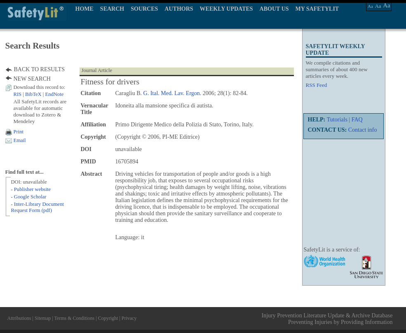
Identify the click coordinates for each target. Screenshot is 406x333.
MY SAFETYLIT (317, 9)
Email (20, 140)
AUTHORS (178, 9)
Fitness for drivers (110, 81)
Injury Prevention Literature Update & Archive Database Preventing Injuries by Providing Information (327, 318)
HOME (84, 9)
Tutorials (337, 119)
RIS (18, 94)
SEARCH (112, 9)
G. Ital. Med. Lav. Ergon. (172, 93)
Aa (370, 6)
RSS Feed (316, 85)
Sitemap (43, 318)
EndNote (54, 94)
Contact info (362, 130)
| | (39, 94)
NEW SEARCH (32, 79)
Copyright (108, 318)
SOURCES (144, 9)
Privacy (129, 318)
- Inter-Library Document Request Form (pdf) (37, 207)
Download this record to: (40, 87)
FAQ (357, 119)
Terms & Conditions (74, 318)
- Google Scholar (29, 197)
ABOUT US (274, 9)
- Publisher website (31, 189)
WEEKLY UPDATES (226, 9)
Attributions (19, 318)
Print (19, 132)
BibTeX (33, 94)
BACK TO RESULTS (39, 69)
